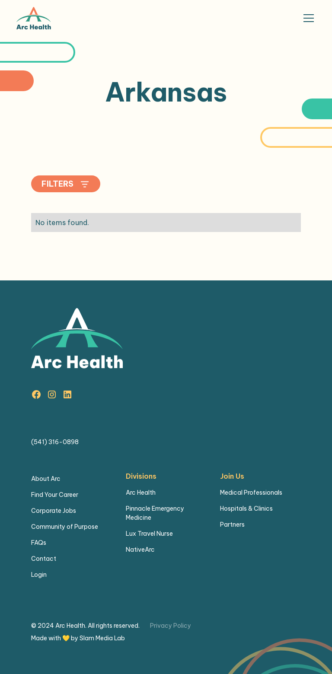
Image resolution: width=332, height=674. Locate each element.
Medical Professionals (251, 492)
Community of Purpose (64, 527)
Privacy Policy (170, 625)
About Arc (46, 479)
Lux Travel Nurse (149, 533)
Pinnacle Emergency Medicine (155, 513)
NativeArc (140, 549)
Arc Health (141, 492)
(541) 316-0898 (55, 442)
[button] (307, 18)
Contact (43, 559)
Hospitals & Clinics (246, 508)
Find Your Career (54, 495)
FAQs (38, 543)
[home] (33, 18)
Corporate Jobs (53, 511)
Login (39, 575)
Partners (232, 524)
